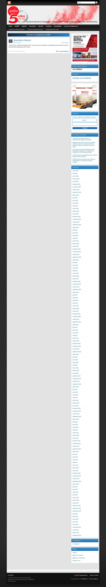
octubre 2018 (76, 414)
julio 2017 (75, 454)
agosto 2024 (76, 227)
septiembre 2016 (77, 481)
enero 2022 (75, 311)
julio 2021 (75, 327)
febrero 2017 (76, 468)
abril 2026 (75, 173)
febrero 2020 (76, 370)
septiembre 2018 (77, 416)
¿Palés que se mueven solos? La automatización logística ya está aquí (82, 139)
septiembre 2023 (77, 257)
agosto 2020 (76, 354)
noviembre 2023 (77, 251)
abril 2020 (75, 365)
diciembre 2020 (76, 343)
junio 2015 (75, 516)
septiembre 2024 (77, 224)
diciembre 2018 (76, 408)
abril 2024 (75, 238)
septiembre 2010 (77, 535)
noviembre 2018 (77, 411)
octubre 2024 (76, 222)
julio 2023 (75, 262)
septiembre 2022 (77, 289)
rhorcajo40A (65, 42)
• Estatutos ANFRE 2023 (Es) (16, 29)
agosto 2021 (76, 324)
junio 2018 (75, 424)
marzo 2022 (76, 305)
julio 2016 (75, 486)
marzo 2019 (76, 400)
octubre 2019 (76, 381)
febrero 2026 (76, 179)
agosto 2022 (76, 292)
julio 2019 (75, 389)
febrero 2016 (76, 500)
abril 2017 (75, 462)
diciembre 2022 (76, 281)
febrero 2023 (76, 276)
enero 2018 (75, 438)
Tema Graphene (94, 579)
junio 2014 (75, 522)
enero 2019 (75, 405)
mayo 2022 (75, 300)
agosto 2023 (76, 260)
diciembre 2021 (76, 314)
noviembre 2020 (77, 346)
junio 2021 (75, 330)
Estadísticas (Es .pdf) (52, 29)
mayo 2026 (75, 170)
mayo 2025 (75, 203)
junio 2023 (75, 265)
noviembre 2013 (77, 527)
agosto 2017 (76, 451)
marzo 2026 (76, 176)
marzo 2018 (76, 432)
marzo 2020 (76, 368)
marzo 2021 (76, 338)
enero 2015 (75, 519)
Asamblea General (22, 40)
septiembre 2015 (77, 511)
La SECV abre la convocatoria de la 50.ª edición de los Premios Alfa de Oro (85, 155)
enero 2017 (75, 470)
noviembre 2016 (77, 476)
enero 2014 (75, 524)
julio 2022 (75, 295)
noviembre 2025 (77, 187)
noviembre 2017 (77, 443)
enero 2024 (75, 246)
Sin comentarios (62, 51)
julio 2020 (75, 357)
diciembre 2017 (76, 441)
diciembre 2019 (76, 376)
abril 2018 (75, 430)
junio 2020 (75, 359)
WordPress (84, 579)
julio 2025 (75, 197)
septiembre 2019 (77, 384)
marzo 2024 (76, 241)
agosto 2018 (76, 419)
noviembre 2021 (77, 316)
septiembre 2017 (77, 449)
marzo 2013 (76, 530)
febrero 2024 (76, 243)
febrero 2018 (76, 435)
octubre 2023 (76, 254)
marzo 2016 (76, 497)
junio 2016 (75, 489)
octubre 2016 (76, 478)
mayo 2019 (75, 395)
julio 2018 (75, 422)
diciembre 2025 (76, 184)
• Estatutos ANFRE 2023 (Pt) (35, 29)
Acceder (75, 552)
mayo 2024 (75, 235)
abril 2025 (75, 206)
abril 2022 (75, 303)
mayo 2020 (75, 362)
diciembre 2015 (76, 505)
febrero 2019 (76, 403)
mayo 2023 (75, 268)
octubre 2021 (76, 319)
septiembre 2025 (77, 192)
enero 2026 (75, 181)
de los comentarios (79, 558)
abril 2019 (75, 397)
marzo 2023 (76, 273)
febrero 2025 (76, 211)
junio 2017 (75, 457)
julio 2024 (75, 230)
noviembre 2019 (77, 378)
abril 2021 (75, 335)
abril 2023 (75, 270)
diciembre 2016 (76, 473)
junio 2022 (75, 297)
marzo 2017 (76, 465)
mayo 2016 (75, 492)
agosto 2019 (76, 387)
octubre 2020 (76, 349)
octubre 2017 (76, 446)
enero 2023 (75, 278)
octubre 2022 (76, 287)
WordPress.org (76, 560)
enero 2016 (75, 503)
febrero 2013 (76, 532)
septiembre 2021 (77, 322)
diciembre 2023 (76, 249)
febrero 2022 (76, 308)
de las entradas (78, 555)
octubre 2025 (76, 189)
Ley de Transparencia (80, 575)
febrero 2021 (76, 341)
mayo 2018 (75, 427)
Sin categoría (18, 42)
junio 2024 (75, 233)
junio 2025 (75, 200)
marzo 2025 (76, 208)
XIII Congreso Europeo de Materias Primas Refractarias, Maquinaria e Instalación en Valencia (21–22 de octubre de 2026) (84, 151)
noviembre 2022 (77, 284)
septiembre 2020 (77, 351)
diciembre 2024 (76, 216)
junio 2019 (75, 392)
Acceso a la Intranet (82, 78)
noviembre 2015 (77, 508)
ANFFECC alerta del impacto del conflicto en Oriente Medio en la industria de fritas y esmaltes (84, 161)
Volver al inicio (94, 575)
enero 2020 (75, 373)
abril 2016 (75, 495)
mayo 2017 (75, 459)
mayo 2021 (75, 332)
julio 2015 (75, 513)
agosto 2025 (76, 195)
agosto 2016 (76, 484)
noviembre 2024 (77, 219)
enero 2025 (75, 214)
